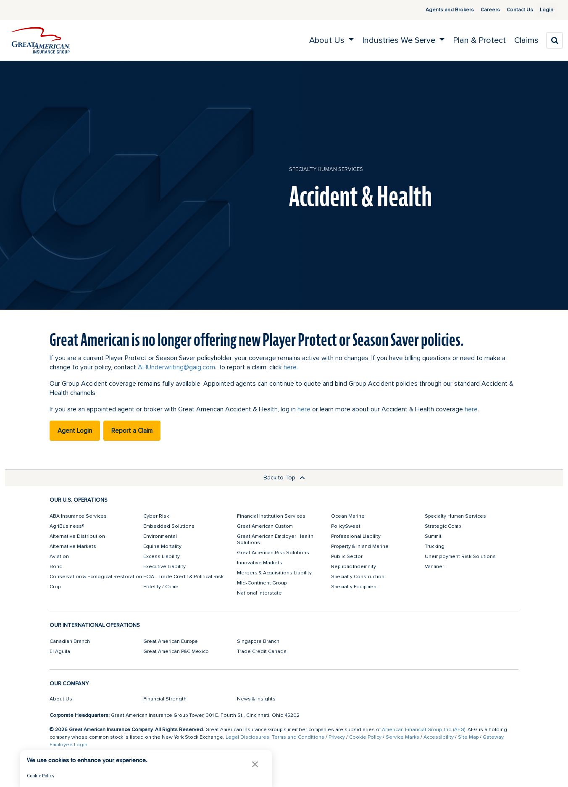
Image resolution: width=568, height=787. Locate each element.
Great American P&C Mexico (176, 651)
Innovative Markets (259, 563)
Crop (55, 587)
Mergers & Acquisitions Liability (274, 573)
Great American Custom (265, 526)
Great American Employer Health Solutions (275, 539)
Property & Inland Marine (360, 546)
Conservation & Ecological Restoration (96, 577)
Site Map (468, 737)
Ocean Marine (348, 516)
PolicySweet (345, 526)
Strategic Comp (443, 526)
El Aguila (60, 651)
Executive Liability (164, 566)
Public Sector (347, 556)
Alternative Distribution (77, 536)
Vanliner (434, 566)
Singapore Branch (258, 641)
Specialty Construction (357, 577)
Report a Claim (132, 430)
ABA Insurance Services (78, 516)
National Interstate (259, 593)
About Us (61, 699)
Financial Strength (165, 699)
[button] (255, 764)
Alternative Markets (73, 546)
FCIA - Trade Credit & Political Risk (183, 577)
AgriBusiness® (67, 526)
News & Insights (256, 699)
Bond (56, 566)
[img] (40, 40)
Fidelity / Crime (161, 587)
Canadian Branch (70, 641)
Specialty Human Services (326, 169)
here (303, 409)
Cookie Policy (365, 737)
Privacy (337, 737)
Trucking (434, 546)
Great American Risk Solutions (273, 553)
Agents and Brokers (439, 10)
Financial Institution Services (271, 516)
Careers (480, 10)
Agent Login (75, 430)
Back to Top (284, 477)
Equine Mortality (162, 546)
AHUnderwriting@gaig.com (176, 367)
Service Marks (402, 737)
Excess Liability (161, 556)
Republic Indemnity (353, 566)
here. (291, 367)
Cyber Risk (156, 516)
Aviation (59, 556)
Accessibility (438, 737)
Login (543, 10)
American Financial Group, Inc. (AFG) (423, 729)
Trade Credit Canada (262, 651)
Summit (433, 536)
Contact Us (510, 10)
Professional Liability (356, 536)
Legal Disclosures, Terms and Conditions (275, 737)
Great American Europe (170, 641)
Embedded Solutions (169, 526)
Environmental (160, 536)
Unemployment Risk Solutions (460, 556)
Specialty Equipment (354, 587)
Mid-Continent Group (262, 583)
